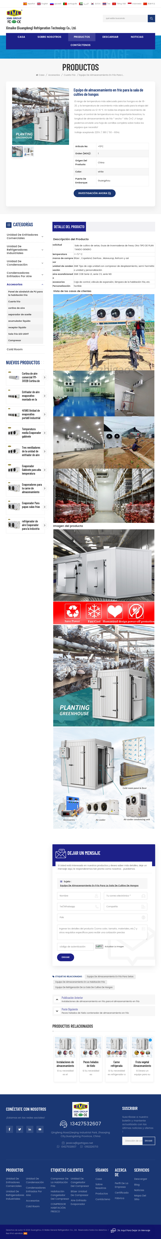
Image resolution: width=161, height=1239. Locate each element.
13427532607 (85, 1124)
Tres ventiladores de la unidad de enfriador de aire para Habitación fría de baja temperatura (31, 451)
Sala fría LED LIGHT (18, 334)
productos (101, 1194)
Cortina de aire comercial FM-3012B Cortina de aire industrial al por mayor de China (31, 377)
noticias (137, 37)
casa (98, 1179)
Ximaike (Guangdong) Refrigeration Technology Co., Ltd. (41, 28)
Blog (137, 1185)
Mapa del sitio (140, 1197)
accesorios (54, 75)
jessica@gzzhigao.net (79, 1143)
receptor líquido (17, 327)
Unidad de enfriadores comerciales (22, 236)
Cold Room (15, 349)
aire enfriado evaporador (78, 1202)
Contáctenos (81, 45)
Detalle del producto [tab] (69, 226)
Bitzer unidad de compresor (79, 1193)
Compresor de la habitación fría (59, 1182)
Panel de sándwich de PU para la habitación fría (25, 293)
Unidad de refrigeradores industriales (17, 249)
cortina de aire (16, 308)
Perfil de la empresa (121, 1185)
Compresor (14, 340)
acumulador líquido (19, 321)
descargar (110, 37)
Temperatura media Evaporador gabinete (31, 432)
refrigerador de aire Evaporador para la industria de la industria (30, 524)
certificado (122, 1193)
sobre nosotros (49, 37)
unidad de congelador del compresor (80, 1182)
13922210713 (91, 1147)
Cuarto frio (70, 75)
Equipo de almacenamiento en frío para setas (110, 976)
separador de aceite (19, 314)
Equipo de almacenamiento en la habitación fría (80, 982)
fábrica (119, 1198)
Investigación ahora (92, 193)
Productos (82, 37)
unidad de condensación (17, 263)
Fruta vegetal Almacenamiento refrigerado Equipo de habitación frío (142, 1063)
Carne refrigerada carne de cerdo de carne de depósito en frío (116, 1063)
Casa (21, 37)
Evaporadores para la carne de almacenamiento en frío (32, 488)
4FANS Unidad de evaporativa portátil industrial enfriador (31, 414)
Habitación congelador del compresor (60, 1195)
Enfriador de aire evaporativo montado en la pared (31, 395)
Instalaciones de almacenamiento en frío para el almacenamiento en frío (65, 1063)
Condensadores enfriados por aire (19, 275)
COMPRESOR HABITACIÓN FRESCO (58, 1207)
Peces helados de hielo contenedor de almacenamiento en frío (91, 1063)
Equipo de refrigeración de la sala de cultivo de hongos (84, 987)
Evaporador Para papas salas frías (31, 505)
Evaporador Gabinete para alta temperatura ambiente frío (31, 469)
